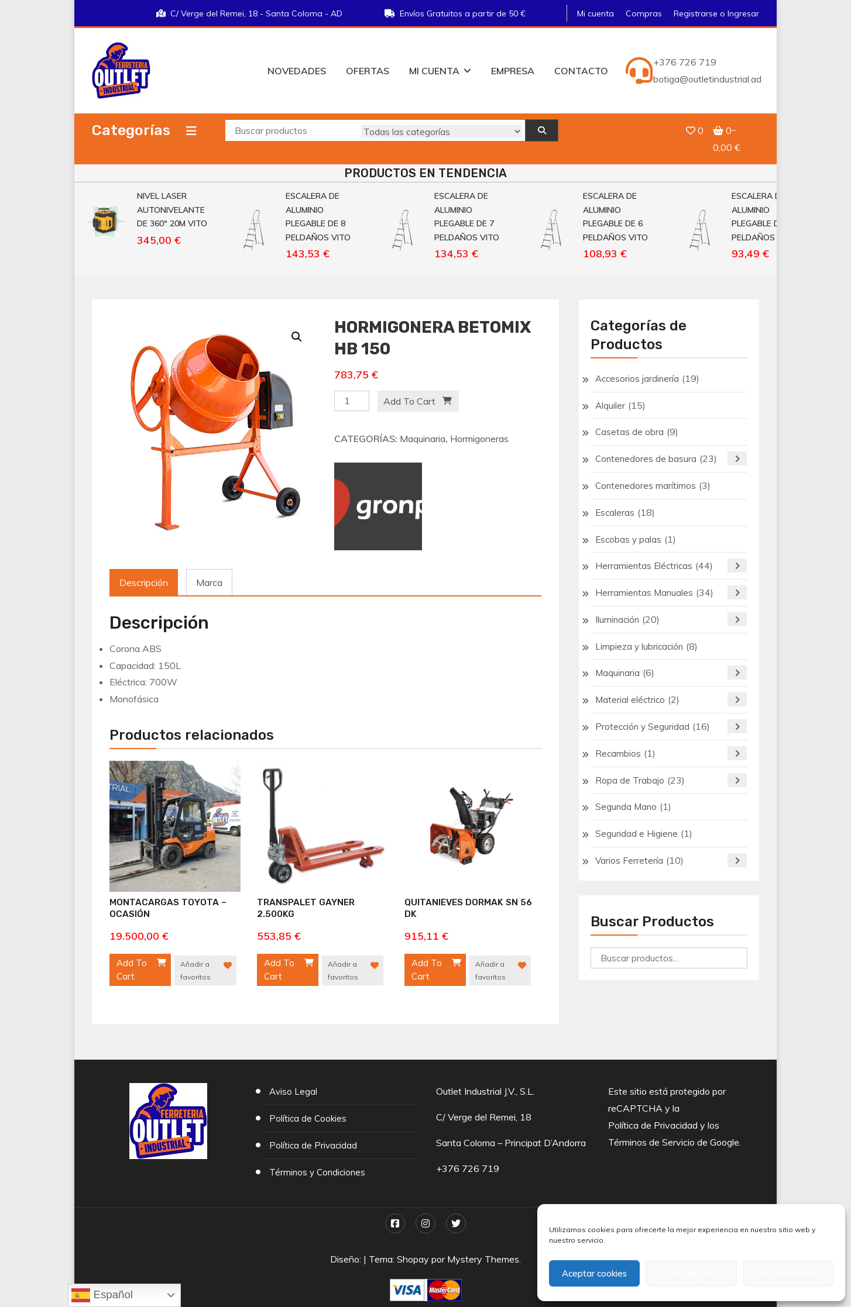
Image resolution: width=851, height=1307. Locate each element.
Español (102, 1295)
